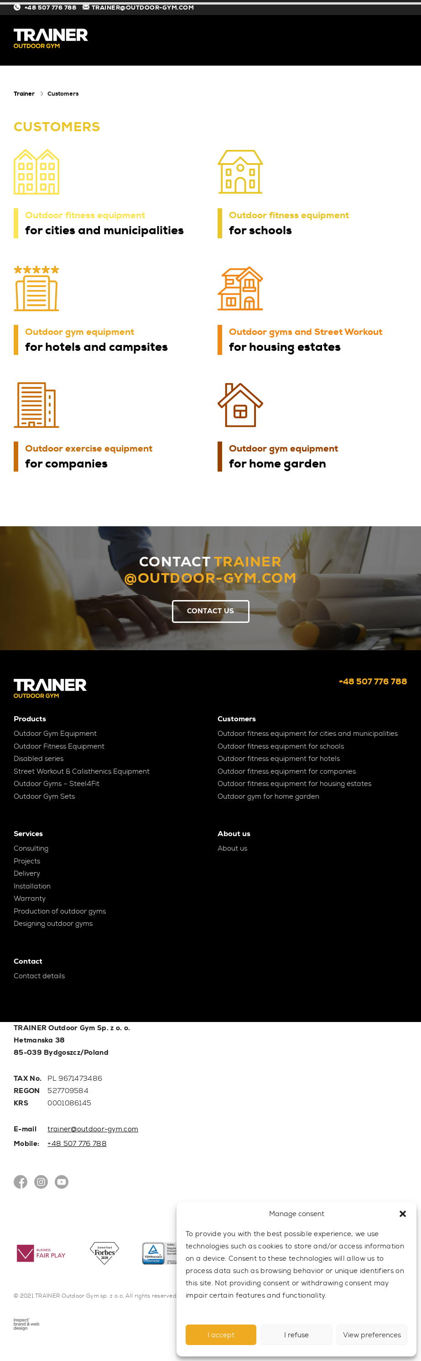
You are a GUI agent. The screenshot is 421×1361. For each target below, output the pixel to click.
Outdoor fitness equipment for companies (287, 771)
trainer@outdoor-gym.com (92, 1129)
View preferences (372, 1335)
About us (232, 848)
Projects (27, 861)
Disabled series (38, 758)
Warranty (30, 898)
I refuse (296, 1335)
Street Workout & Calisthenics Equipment (82, 771)
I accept (221, 1335)
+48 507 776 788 (46, 7)
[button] (402, 1213)
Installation (32, 886)
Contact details (39, 976)
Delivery (27, 873)
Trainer (24, 94)
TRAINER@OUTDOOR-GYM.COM (138, 7)
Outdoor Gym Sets (44, 796)
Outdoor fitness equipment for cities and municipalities (308, 733)
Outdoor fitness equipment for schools (281, 746)
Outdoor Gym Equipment (55, 733)
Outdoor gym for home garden (268, 796)
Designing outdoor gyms (53, 923)
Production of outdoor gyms (60, 911)
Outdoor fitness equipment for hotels (279, 758)
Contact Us (210, 611)
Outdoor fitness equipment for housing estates (294, 783)
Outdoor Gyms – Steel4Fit (56, 783)
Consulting (31, 848)
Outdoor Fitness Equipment (59, 746)
